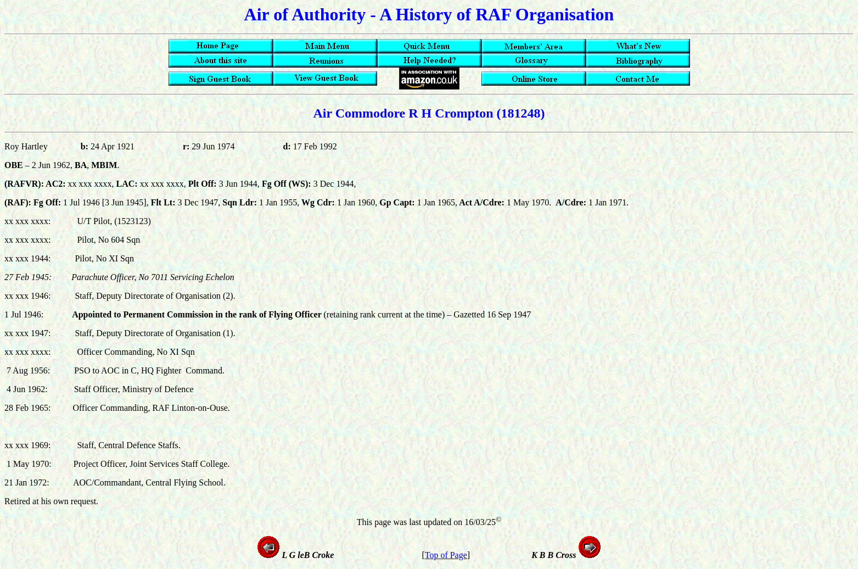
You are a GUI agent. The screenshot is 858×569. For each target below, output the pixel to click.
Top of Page (446, 555)
